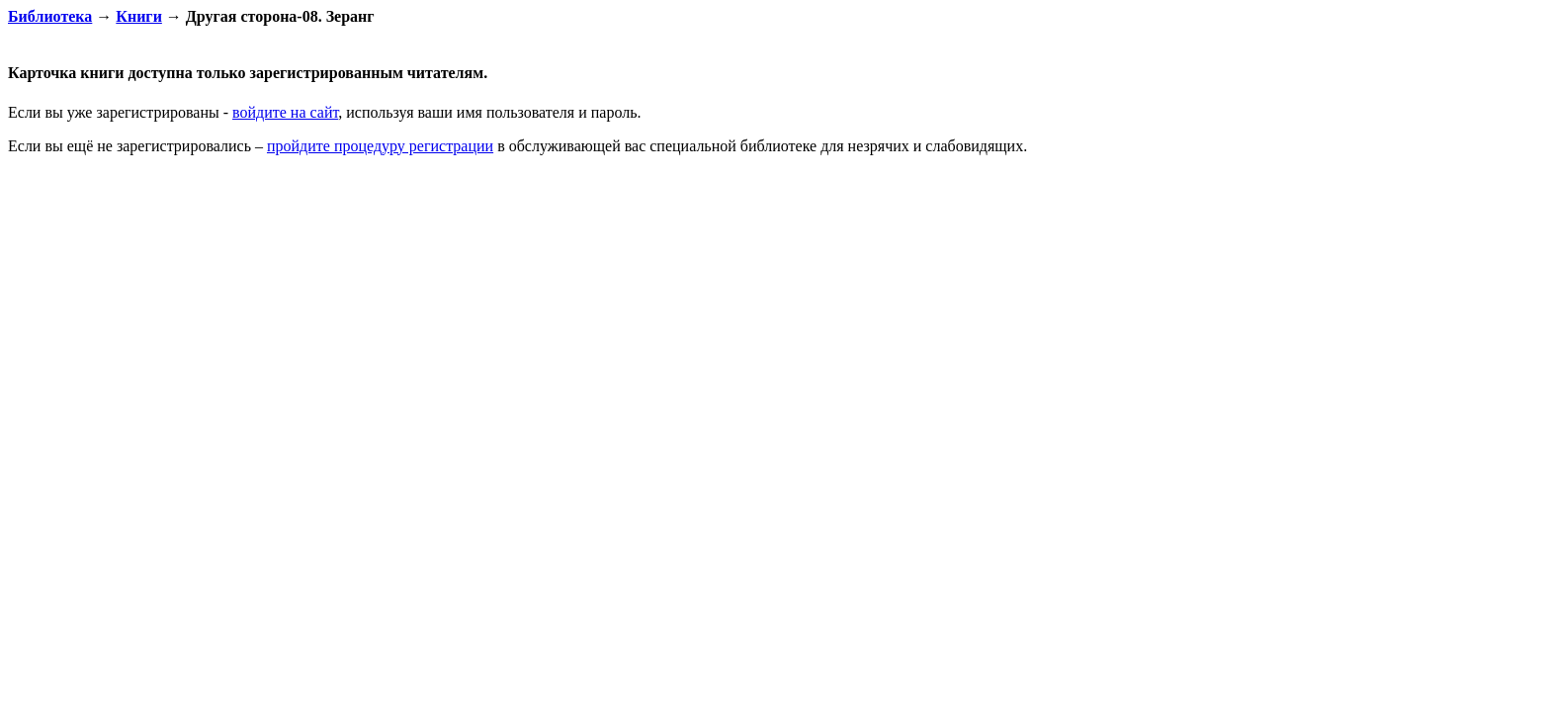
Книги (139, 16)
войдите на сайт (285, 112)
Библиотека (50, 16)
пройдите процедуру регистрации (380, 145)
